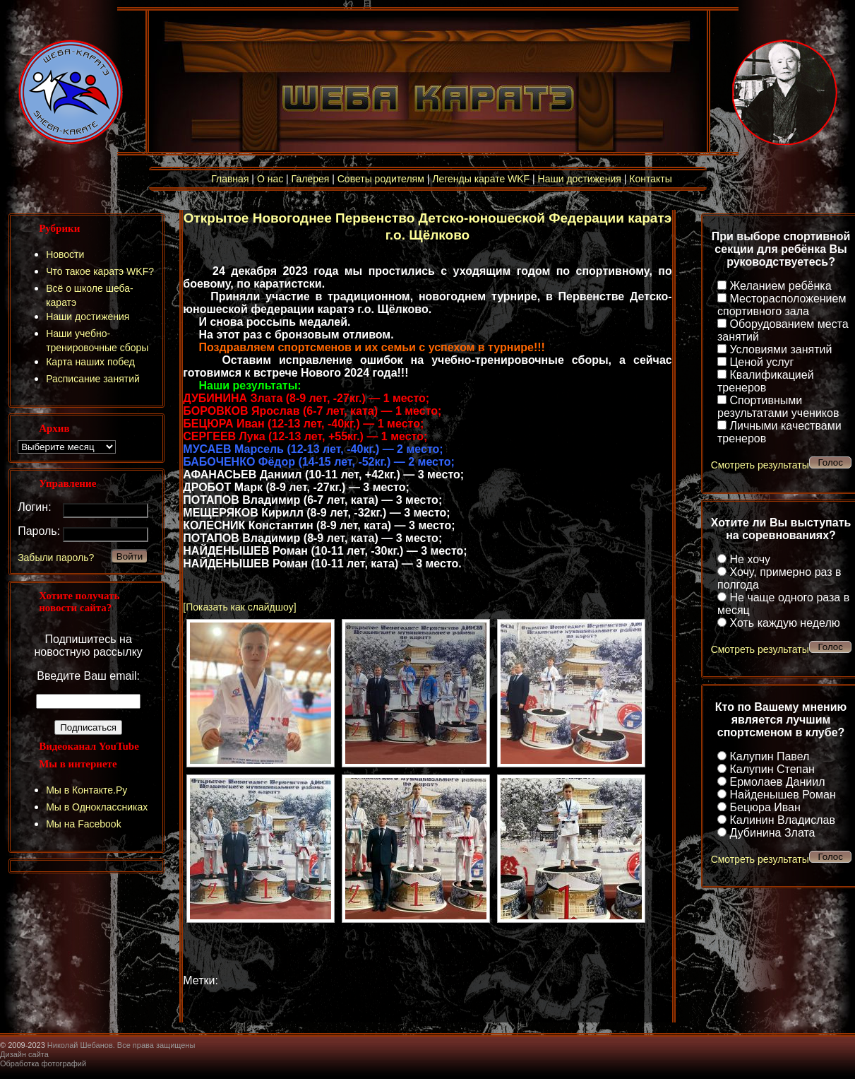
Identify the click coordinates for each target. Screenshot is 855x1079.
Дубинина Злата (772, 833)
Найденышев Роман (782, 795)
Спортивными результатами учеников (778, 406)
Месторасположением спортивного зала (781, 305)
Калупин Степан (771, 769)
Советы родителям (380, 178)
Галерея (311, 178)
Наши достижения (579, 178)
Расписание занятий (93, 378)
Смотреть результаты (760, 465)
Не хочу (749, 559)
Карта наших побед (90, 361)
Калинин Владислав (782, 820)
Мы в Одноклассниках (97, 807)
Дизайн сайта (24, 1054)
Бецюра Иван (764, 807)
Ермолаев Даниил (777, 782)
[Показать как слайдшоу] (239, 607)
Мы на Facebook (83, 824)
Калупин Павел (769, 756)
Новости (65, 254)
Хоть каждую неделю (784, 623)
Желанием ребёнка (780, 286)
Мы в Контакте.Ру (86, 790)
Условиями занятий (780, 349)
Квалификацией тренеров (765, 381)
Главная (230, 178)
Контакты (650, 178)
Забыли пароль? (56, 557)
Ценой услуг (761, 362)
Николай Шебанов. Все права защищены (121, 1045)
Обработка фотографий (43, 1063)
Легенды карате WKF (481, 178)
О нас (270, 178)
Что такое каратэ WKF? (100, 271)
